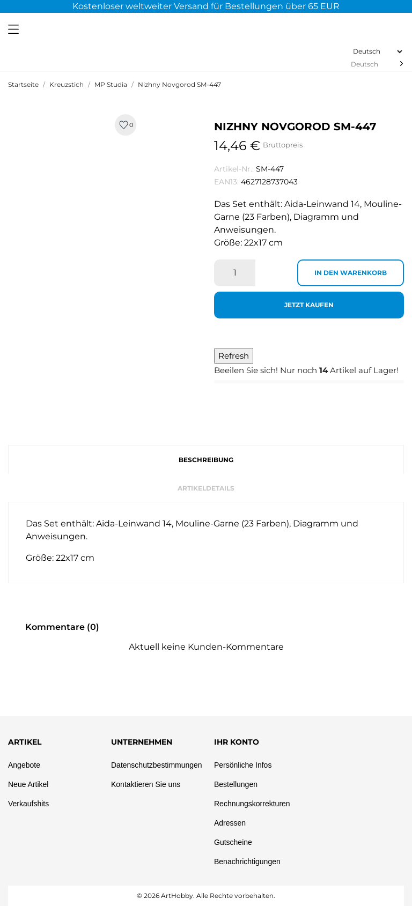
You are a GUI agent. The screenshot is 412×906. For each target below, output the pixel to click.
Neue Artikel (28, 784)
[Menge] (234, 272)
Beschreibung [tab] (206, 460)
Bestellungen (236, 784)
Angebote (24, 765)
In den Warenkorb (350, 273)
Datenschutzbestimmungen (156, 765)
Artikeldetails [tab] (206, 488)
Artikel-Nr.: (234, 169)
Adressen (230, 823)
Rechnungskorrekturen (252, 803)
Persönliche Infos (242, 765)
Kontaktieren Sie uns (145, 784)
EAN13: (226, 182)
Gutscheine (233, 842)
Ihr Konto (236, 742)
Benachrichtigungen (247, 861)
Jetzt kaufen (309, 305)
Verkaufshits (28, 803)
